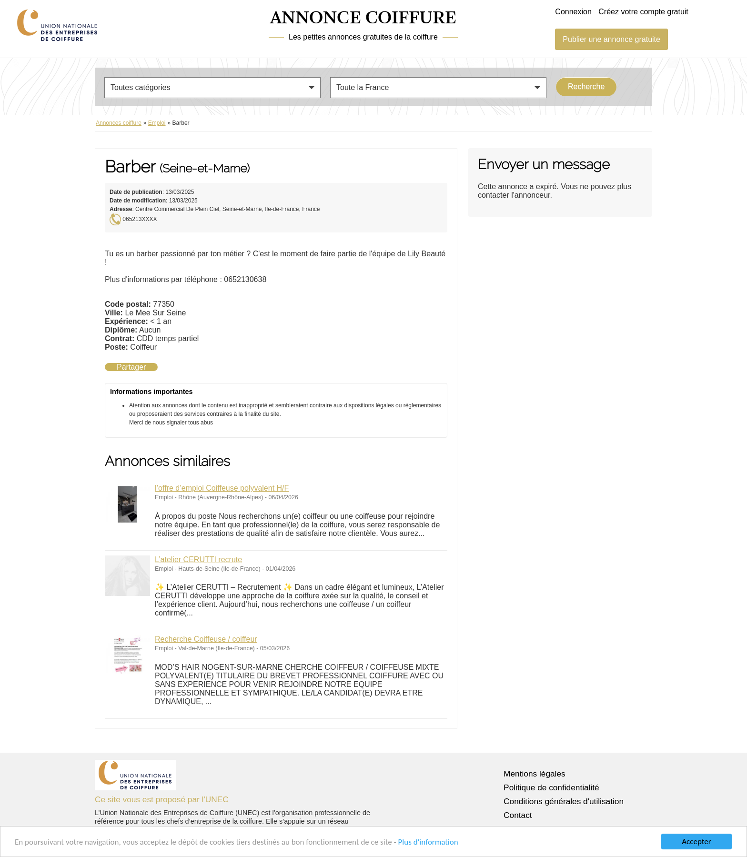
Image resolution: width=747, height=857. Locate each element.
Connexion (573, 12)
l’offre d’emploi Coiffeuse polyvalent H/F (222, 488)
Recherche (586, 86)
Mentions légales (534, 773)
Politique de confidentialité (551, 787)
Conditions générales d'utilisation (564, 801)
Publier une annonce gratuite (611, 39)
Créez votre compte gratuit (643, 12)
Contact (518, 815)
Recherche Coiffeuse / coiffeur (206, 639)
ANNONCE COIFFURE (363, 18)
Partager (131, 367)
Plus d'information (428, 842)
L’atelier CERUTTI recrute (198, 559)
